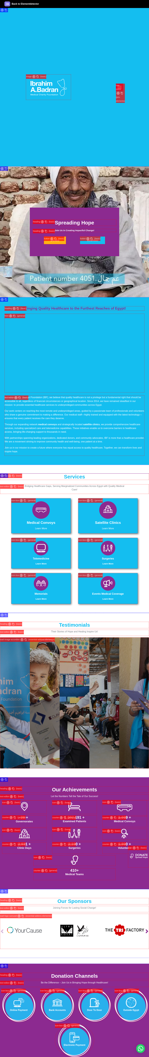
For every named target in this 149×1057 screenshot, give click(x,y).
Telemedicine (41, 558)
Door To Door (94, 1010)
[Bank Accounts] (57, 1002)
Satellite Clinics (108, 523)
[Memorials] (41, 583)
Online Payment (19, 1010)
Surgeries (108, 558)
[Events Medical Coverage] (108, 583)
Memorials (41, 593)
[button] (147, 931)
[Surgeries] (108, 548)
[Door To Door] (94, 1002)
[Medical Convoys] (41, 510)
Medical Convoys (41, 523)
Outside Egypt (131, 1010)
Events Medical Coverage (108, 593)
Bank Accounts (57, 1010)
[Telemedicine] (41, 548)
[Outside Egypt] (131, 1002)
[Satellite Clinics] (108, 510)
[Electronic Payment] (74, 1037)
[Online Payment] (19, 1002)
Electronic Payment (74, 1045)
